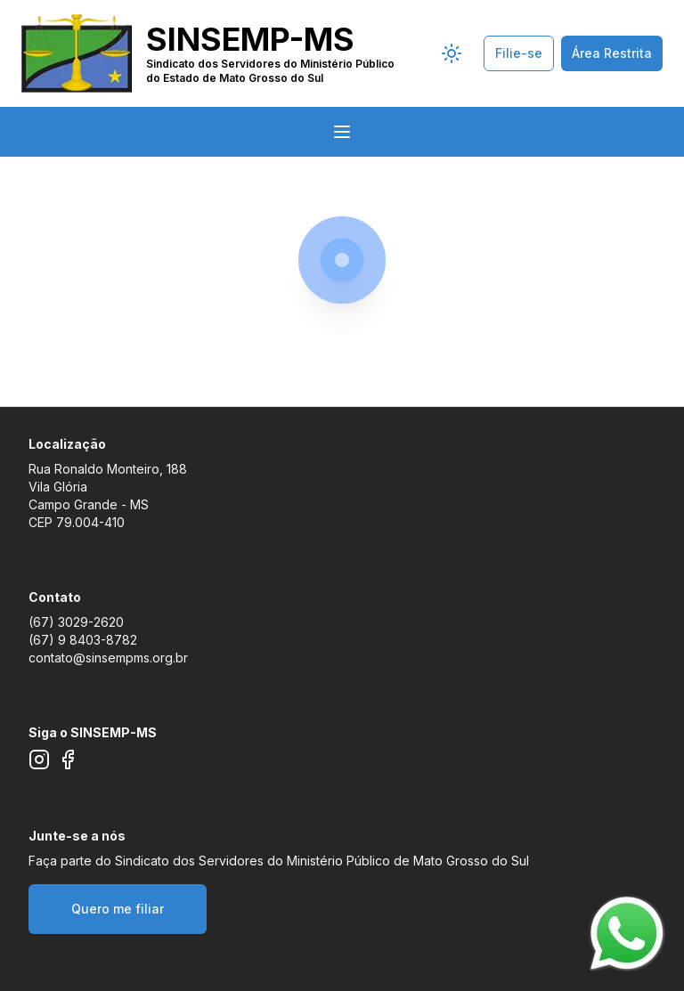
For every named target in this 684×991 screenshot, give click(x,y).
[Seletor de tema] (451, 53)
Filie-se (518, 53)
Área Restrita (612, 53)
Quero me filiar (117, 908)
